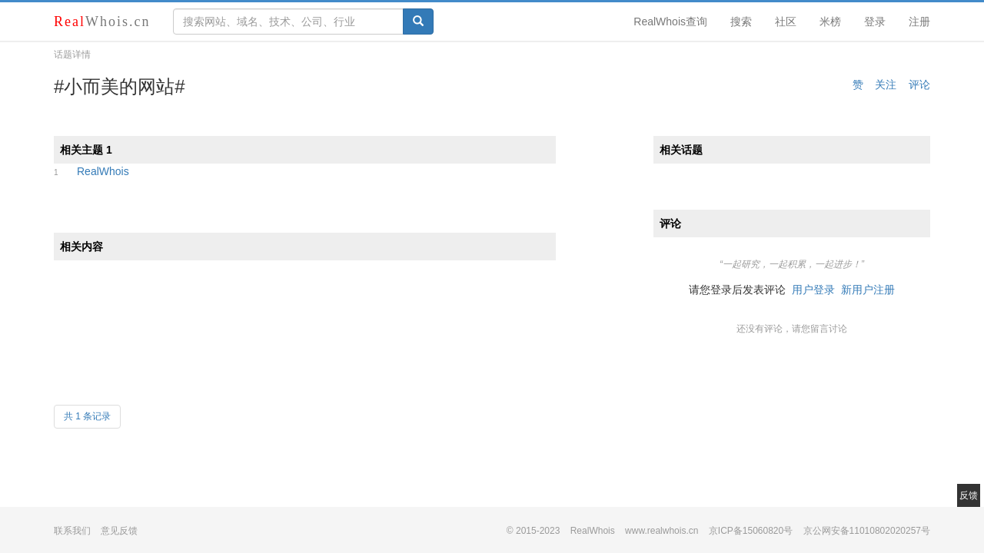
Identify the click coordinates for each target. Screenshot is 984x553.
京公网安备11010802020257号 (866, 530)
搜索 (741, 21)
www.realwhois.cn (661, 530)
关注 (885, 84)
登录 (875, 21)
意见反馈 (119, 530)
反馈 (968, 495)
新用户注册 (868, 289)
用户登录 (813, 289)
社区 (785, 21)
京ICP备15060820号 (751, 530)
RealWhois (103, 171)
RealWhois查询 (670, 21)
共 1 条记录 (87, 416)
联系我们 (72, 530)
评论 (919, 84)
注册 (919, 21)
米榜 (830, 21)
